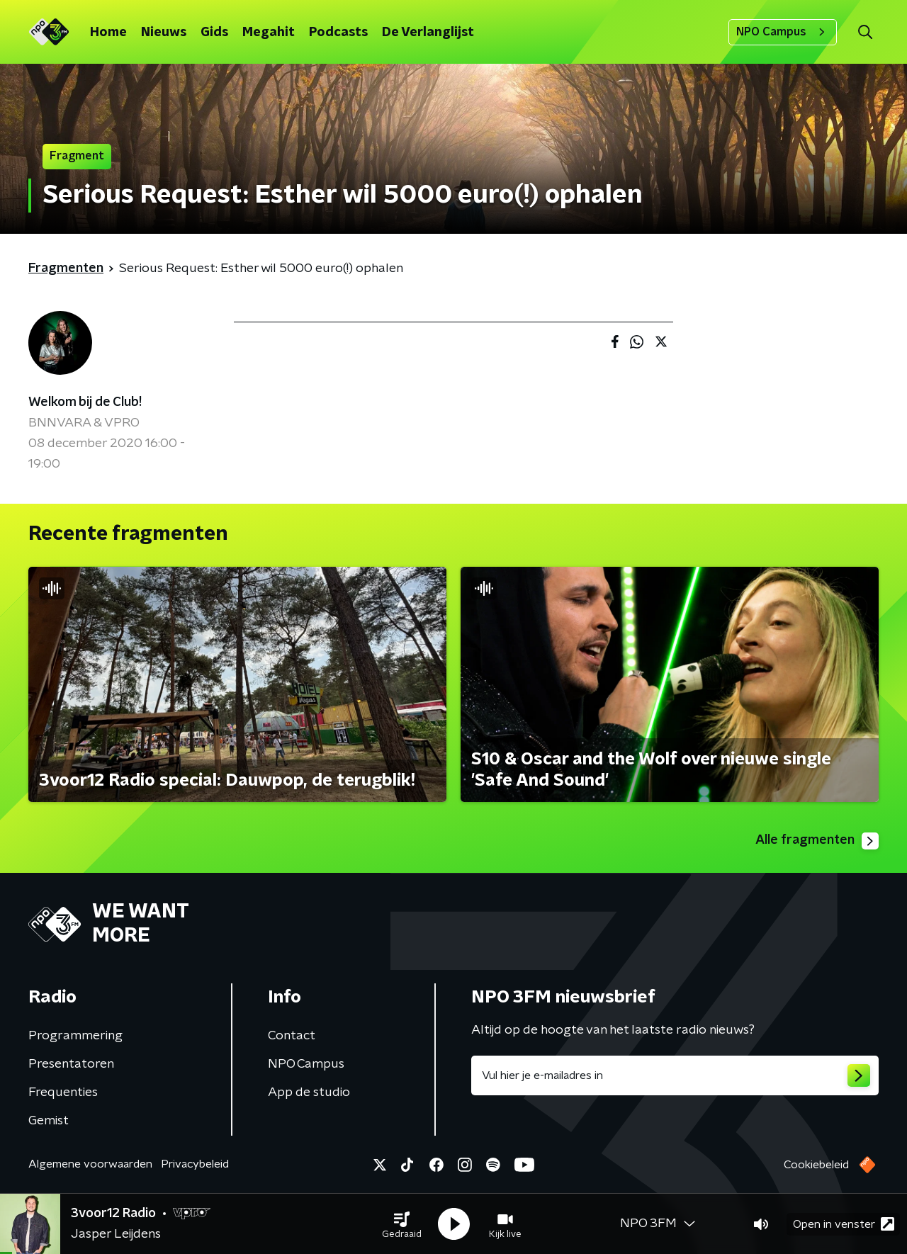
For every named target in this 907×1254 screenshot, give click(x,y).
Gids (214, 32)
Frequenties (63, 1092)
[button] (401, 1224)
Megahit (268, 32)
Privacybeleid (195, 1164)
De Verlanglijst (428, 32)
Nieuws (163, 32)
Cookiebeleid (816, 1164)
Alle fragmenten (817, 840)
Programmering (75, 1035)
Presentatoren (71, 1064)
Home (108, 32)
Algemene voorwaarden (90, 1164)
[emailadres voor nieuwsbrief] (675, 1075)
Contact (291, 1035)
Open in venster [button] (843, 1224)
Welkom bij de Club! (85, 402)
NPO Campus (782, 32)
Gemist (48, 1120)
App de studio (309, 1092)
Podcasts (338, 32)
